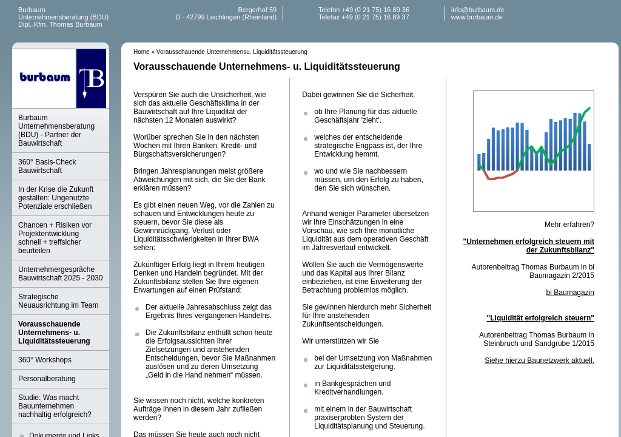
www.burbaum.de (477, 17)
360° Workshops (45, 360)
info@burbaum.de (478, 9)
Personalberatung (47, 378)
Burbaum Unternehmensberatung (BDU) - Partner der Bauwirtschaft (56, 130)
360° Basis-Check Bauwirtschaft (47, 166)
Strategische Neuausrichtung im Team (58, 301)
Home (141, 52)
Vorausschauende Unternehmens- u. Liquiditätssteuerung (54, 332)
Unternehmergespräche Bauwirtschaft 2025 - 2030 (60, 273)
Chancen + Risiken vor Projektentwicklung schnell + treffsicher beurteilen (55, 238)
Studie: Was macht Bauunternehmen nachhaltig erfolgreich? (55, 406)
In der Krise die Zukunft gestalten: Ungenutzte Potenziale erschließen (55, 198)
